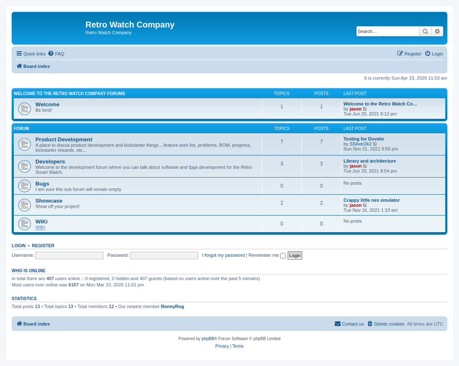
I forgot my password (223, 255)
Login (18, 245)
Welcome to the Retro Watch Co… (380, 103)
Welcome (47, 104)
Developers (50, 161)
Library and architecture (370, 160)
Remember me (267, 255)
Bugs (42, 183)
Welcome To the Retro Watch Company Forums (69, 93)
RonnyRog (172, 306)
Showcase (49, 201)
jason (356, 108)
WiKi (41, 221)
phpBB (208, 338)
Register (43, 245)
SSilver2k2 (361, 143)
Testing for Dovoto (364, 138)
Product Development (63, 139)
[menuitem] (56, 54)
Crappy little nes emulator (372, 200)
